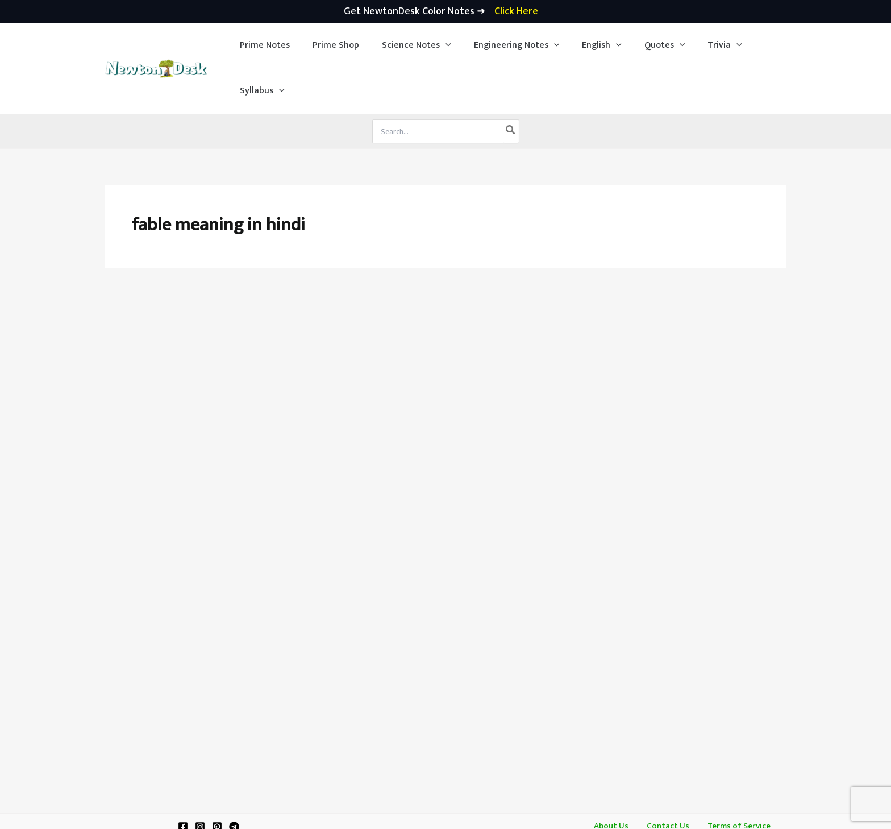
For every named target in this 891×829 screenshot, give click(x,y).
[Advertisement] (445, 319)
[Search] (510, 85)
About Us (616, 781)
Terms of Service (732, 781)
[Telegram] (234, 781)
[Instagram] (200, 781)
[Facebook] (183, 781)
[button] (407, 45)
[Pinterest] (217, 781)
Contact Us (666, 781)
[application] (436, 45)
